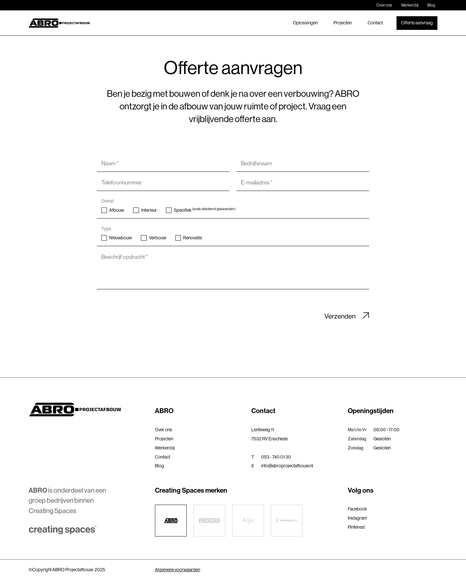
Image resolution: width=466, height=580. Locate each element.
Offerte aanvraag (417, 22)
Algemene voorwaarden (177, 569)
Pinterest (356, 527)
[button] (200, 411)
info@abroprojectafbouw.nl (287, 465)
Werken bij (409, 5)
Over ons (384, 5)
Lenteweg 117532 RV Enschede (269, 434)
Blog (431, 5)
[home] (59, 23)
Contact (375, 22)
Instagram (357, 518)
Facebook (357, 508)
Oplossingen (305, 22)
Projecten (343, 22)
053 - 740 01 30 (276, 457)
